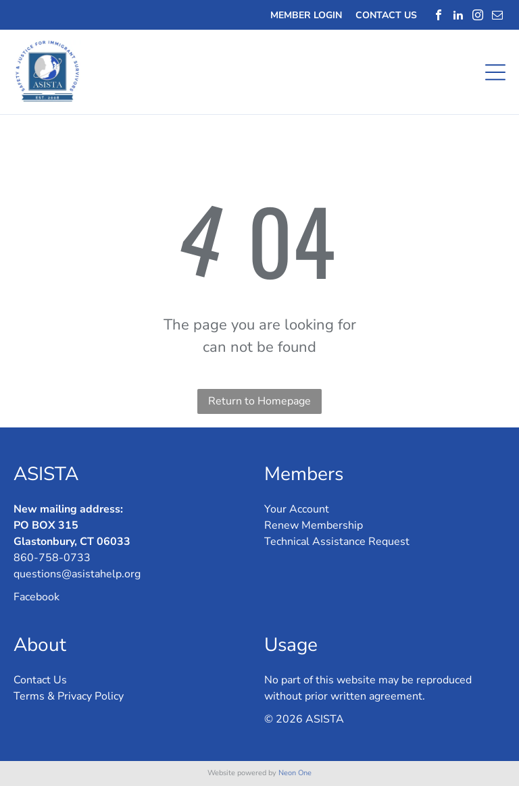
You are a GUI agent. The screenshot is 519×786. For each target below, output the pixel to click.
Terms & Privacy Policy (69, 696)
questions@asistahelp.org (77, 574)
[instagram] (478, 15)
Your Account (296, 509)
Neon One (295, 773)
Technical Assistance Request (337, 541)
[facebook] (438, 15)
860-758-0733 (52, 557)
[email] (497, 15)
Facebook (36, 597)
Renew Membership (313, 525)
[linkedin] (458, 15)
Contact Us (40, 680)
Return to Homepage (259, 401)
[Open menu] (495, 72)
